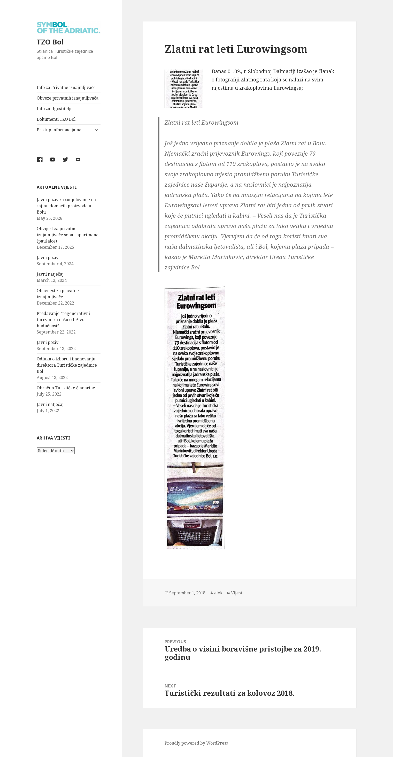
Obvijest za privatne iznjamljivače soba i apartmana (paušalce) (67, 235)
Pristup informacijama (59, 130)
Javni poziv (47, 257)
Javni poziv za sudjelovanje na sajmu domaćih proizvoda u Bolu (66, 206)
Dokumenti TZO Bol (56, 119)
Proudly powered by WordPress (196, 743)
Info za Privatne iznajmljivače (66, 87)
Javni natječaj (50, 274)
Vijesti (237, 593)
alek (218, 593)
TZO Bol (50, 42)
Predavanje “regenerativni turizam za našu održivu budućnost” (63, 320)
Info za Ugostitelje (55, 108)
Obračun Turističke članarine (66, 388)
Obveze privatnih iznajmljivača (67, 98)
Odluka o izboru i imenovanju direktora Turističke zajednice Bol (67, 365)
